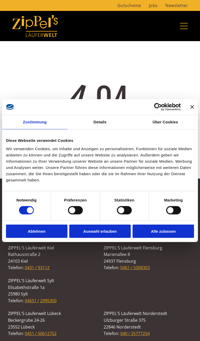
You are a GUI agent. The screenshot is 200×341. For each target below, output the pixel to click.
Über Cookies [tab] (165, 122)
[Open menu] (184, 26)
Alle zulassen (163, 231)
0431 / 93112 (37, 267)
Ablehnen (37, 231)
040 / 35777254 (135, 333)
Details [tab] (100, 122)
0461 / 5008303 (135, 267)
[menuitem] (129, 5)
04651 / (32, 301)
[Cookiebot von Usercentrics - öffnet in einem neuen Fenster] (158, 107)
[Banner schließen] (192, 107)
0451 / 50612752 (41, 333)
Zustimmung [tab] (35, 122)
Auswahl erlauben (100, 231)
